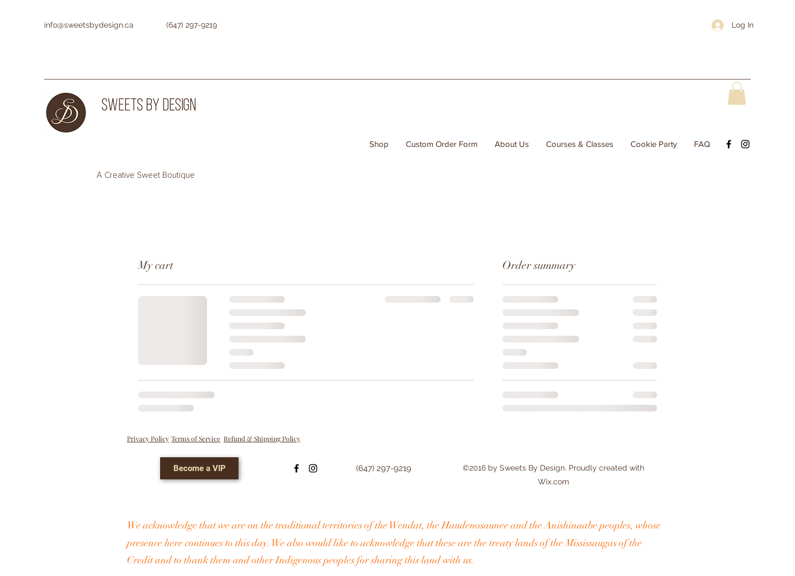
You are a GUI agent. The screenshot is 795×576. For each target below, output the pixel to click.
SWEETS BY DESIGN (149, 106)
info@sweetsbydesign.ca (89, 24)
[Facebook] (728, 144)
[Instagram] (745, 144)
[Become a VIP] (199, 468)
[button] (736, 93)
